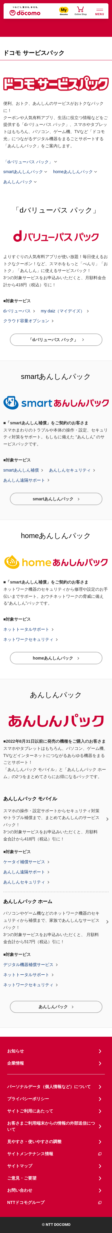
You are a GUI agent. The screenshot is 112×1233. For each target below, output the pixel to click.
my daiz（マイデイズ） (63, 311)
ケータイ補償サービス (24, 862)
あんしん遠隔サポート (24, 480)
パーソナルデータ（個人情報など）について (49, 1086)
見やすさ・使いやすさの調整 (34, 1141)
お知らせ (15, 1051)
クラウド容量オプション (26, 321)
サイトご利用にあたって (30, 1111)
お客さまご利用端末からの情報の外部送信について (51, 1126)
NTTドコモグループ (54, 1202)
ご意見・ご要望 (21, 1178)
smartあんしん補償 (21, 470)
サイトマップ (19, 1166)
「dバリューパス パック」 (28, 162)
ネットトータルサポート (26, 629)
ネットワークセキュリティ (28, 639)
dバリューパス (17, 311)
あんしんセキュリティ (70, 470)
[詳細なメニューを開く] (100, 11)
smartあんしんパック (23, 172)
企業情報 (15, 1063)
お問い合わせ (19, 1190)
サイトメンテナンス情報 (54, 1153)
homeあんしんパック (73, 172)
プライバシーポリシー (28, 1098)
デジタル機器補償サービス (28, 965)
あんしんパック (18, 182)
